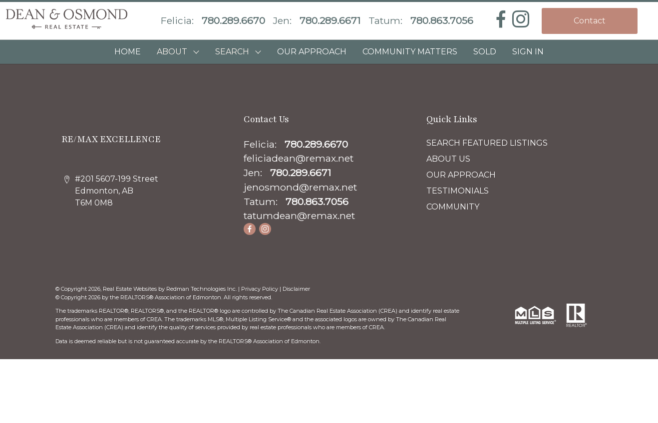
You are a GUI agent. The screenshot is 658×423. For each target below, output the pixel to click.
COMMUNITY (452, 207)
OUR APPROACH (311, 51)
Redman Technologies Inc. (202, 288)
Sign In (528, 51)
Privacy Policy (259, 288)
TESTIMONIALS (457, 191)
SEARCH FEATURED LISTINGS (487, 143)
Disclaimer (296, 288)
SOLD (484, 51)
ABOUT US (448, 159)
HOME (127, 51)
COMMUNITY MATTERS (409, 51)
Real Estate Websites (130, 288)
